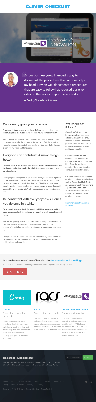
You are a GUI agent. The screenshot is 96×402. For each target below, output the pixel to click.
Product (14, 381)
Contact (47, 381)
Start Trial (15, 271)
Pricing (37, 381)
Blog (6, 385)
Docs (13, 385)
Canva (17, 313)
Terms (21, 385)
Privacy (30, 385)
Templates (57, 381)
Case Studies (26, 381)
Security (40, 385)
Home (5, 381)
